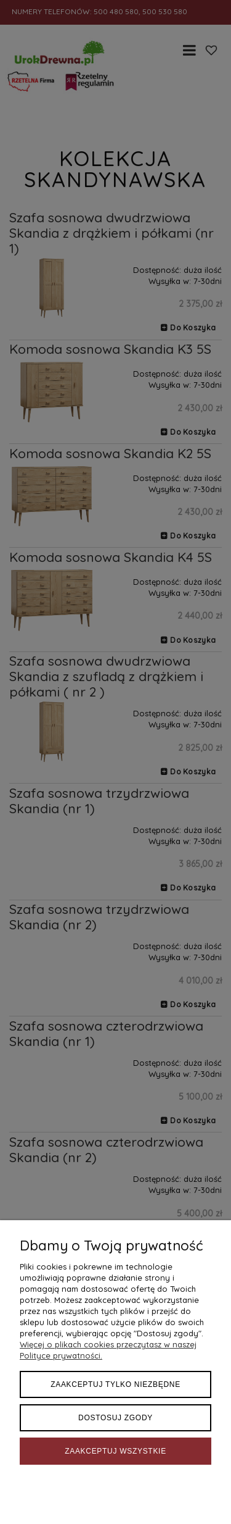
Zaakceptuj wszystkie (115, 1451)
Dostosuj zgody (115, 1417)
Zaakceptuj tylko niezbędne (115, 1384)
